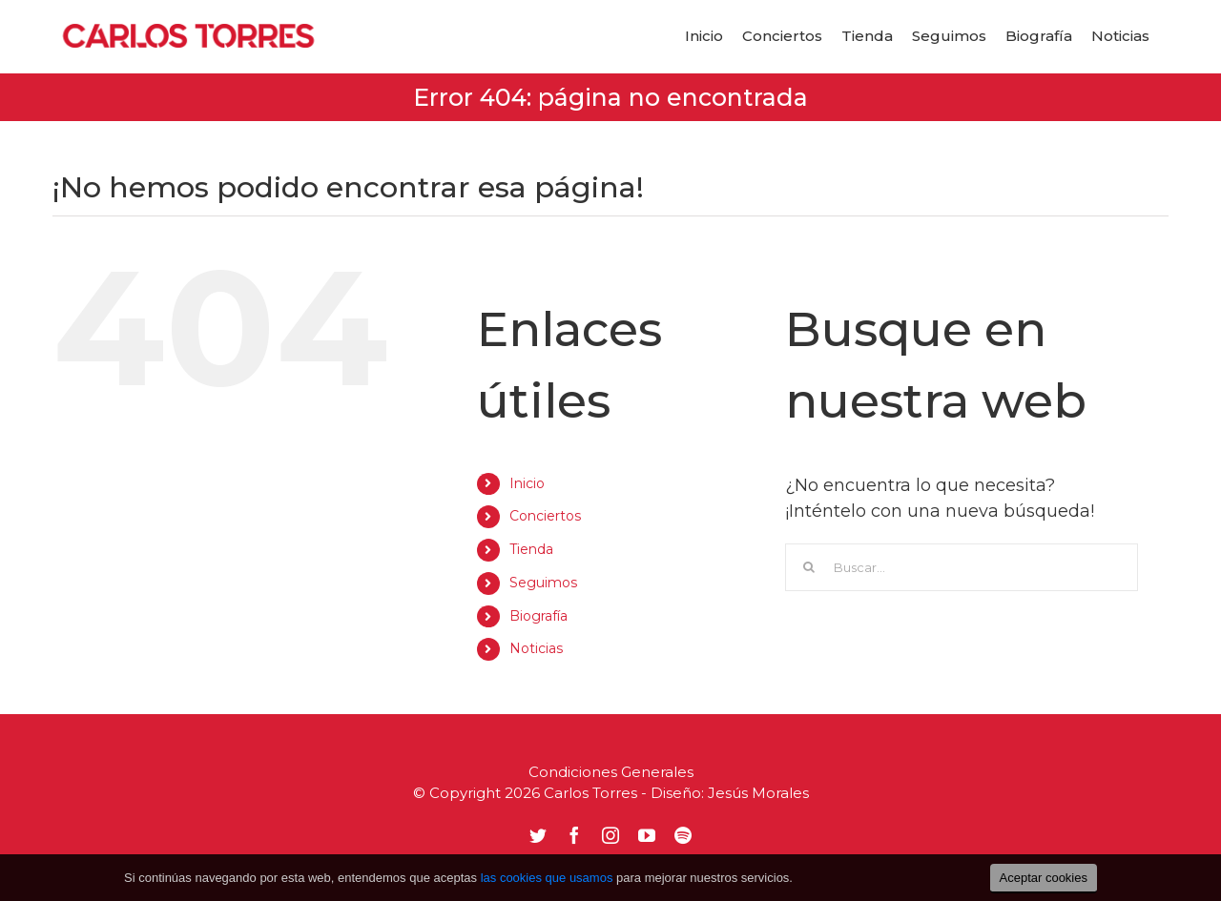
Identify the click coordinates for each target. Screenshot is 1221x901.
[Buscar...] (961, 567)
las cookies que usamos (547, 877)
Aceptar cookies (1044, 877)
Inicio (527, 483)
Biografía (538, 616)
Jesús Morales (758, 793)
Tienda (531, 549)
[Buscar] (809, 567)
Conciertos (545, 515)
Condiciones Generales (610, 772)
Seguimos (543, 582)
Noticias (536, 648)
